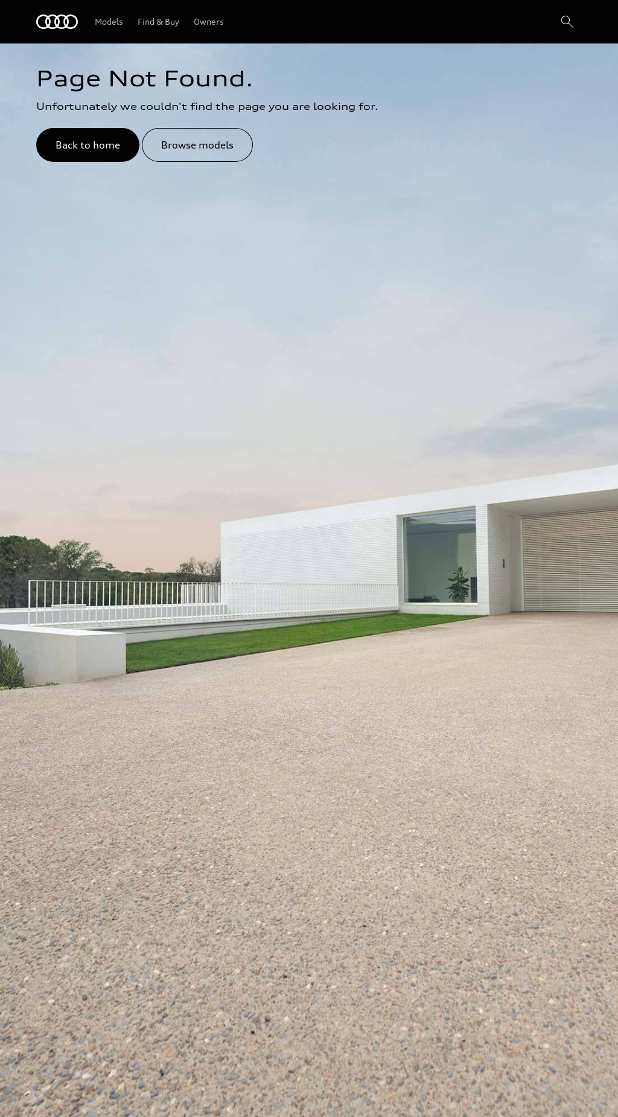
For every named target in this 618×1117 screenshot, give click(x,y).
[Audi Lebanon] (57, 21)
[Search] (567, 21)
